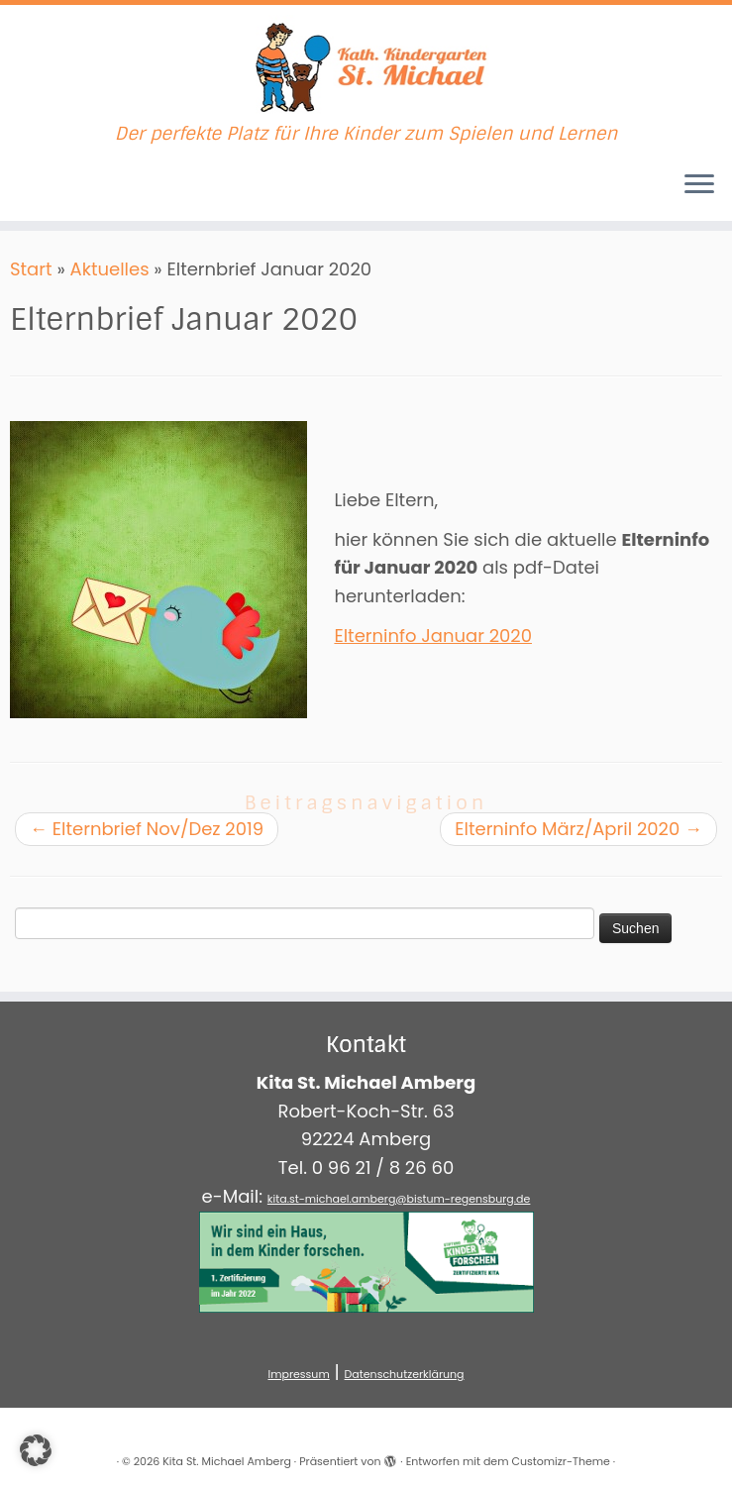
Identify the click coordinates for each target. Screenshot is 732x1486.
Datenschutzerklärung (405, 1374)
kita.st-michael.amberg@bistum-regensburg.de (399, 1199)
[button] (35, 1450)
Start (31, 269)
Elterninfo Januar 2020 (433, 635)
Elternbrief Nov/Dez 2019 (146, 828)
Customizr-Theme (560, 1461)
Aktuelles (110, 269)
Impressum (298, 1374)
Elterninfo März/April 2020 (578, 828)
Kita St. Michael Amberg (226, 1461)
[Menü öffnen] (699, 185)
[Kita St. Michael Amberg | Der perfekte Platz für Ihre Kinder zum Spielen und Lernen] (366, 64)
